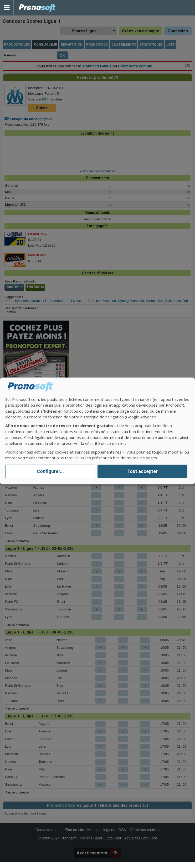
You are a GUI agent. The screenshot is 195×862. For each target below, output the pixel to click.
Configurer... (50, 471)
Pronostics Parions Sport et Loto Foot (37, 7)
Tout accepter (142, 471)
